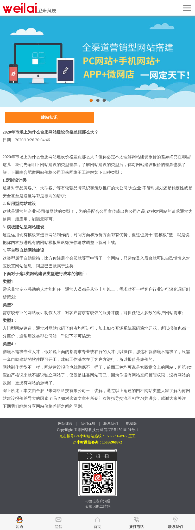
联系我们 (110, 424)
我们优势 (88, 424)
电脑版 (131, 424)
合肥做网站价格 (38, 172)
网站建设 (65, 424)
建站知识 (49, 117)
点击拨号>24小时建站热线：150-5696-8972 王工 (97, 436)
